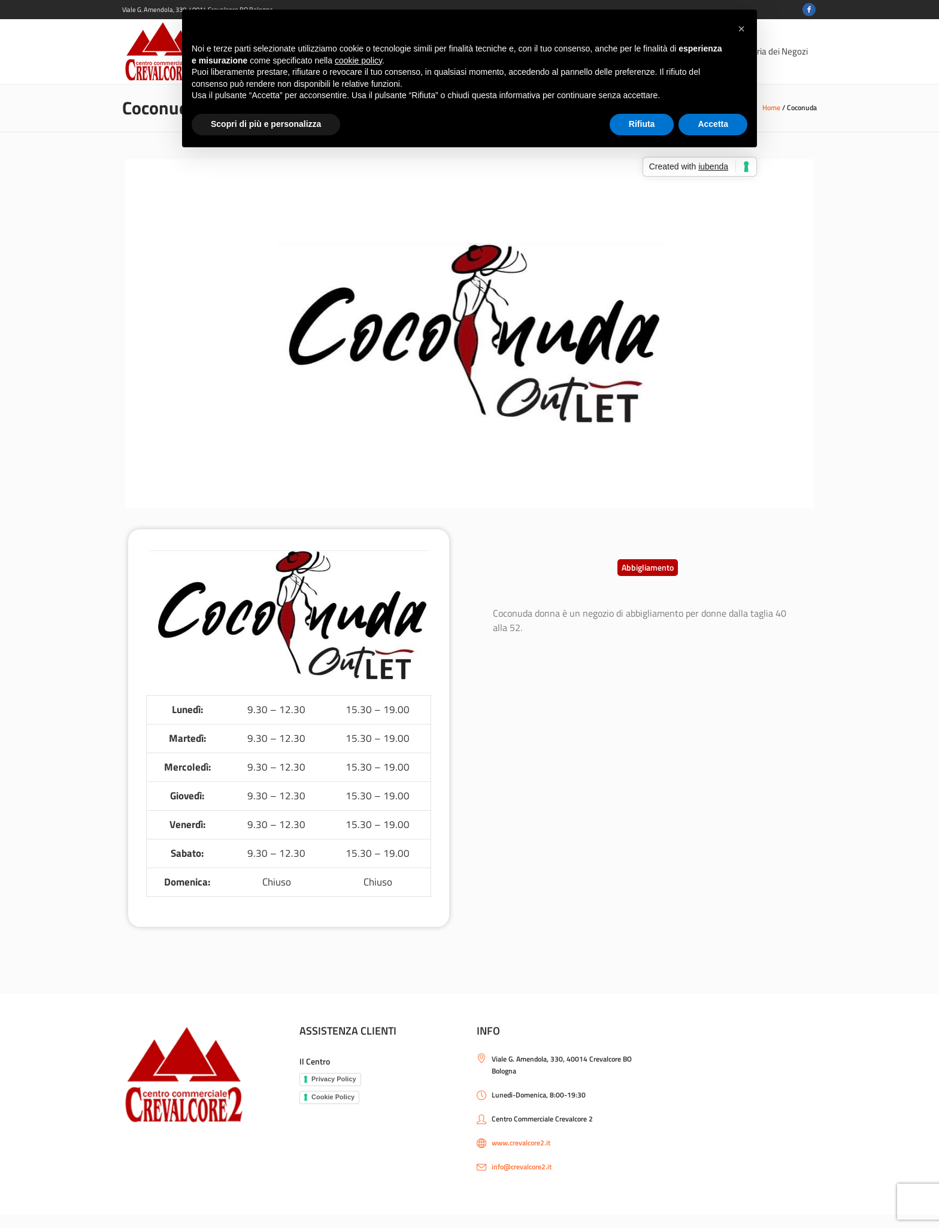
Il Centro (314, 1061)
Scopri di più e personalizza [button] (266, 124)
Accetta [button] (713, 124)
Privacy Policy (333, 1079)
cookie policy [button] (358, 60)
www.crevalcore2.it (521, 1142)
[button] (647, 567)
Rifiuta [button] (642, 124)
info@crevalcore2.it (522, 1166)
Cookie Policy (333, 1096)
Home (771, 107)
